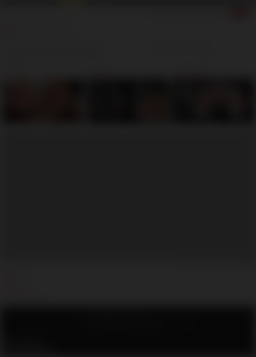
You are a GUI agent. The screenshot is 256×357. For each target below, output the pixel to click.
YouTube (23, 342)
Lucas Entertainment (13, 2)
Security (129, 316)
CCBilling (104, 321)
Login (225, 3)
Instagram (42, 342)
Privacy (117, 316)
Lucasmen (190, 73)
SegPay (126, 321)
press (6, 278)
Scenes (158, 12)
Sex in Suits (51, 2)
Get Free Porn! (242, 3)
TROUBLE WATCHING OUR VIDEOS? (22, 298)
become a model (12, 283)
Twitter (14, 342)
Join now (239, 12)
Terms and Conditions (99, 316)
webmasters (10, 273)
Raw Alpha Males (72, 2)
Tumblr (33, 342)
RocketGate (153, 321)
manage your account (16, 269)
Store (209, 12)
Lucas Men (192, 12)
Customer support (14, 293)
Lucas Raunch (34, 2)
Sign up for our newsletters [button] (29, 351)
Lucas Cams (93, 2)
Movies (174, 12)
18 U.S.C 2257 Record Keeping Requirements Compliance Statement (123, 329)
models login (11, 288)
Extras (223, 12)
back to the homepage (78, 53)
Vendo (135, 321)
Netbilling (116, 321)
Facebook (5, 342)
